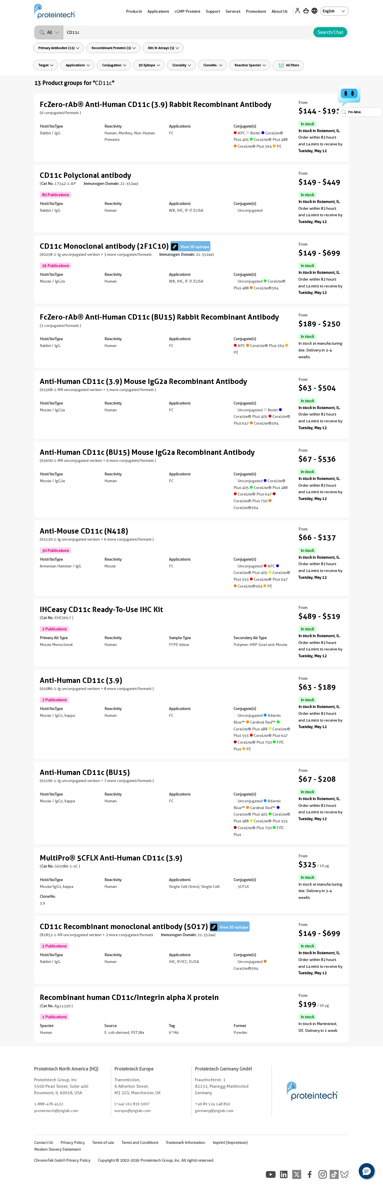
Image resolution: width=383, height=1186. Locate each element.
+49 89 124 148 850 (212, 1104)
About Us (279, 11)
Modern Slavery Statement (57, 1149)
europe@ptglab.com (133, 1110)
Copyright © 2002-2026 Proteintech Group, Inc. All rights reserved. (156, 1160)
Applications (158, 11)
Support (213, 11)
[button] (367, 1171)
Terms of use (103, 1142)
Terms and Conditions (140, 1142)
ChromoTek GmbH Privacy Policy (62, 1160)
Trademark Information (185, 1142)
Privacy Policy (72, 1142)
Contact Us (43, 1142)
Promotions (256, 11)
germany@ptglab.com (214, 1110)
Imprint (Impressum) (230, 1142)
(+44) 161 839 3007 (132, 1104)
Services (233, 11)
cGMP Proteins (187, 11)
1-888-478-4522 (48, 1104)
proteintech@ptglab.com (56, 1110)
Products (134, 11)
